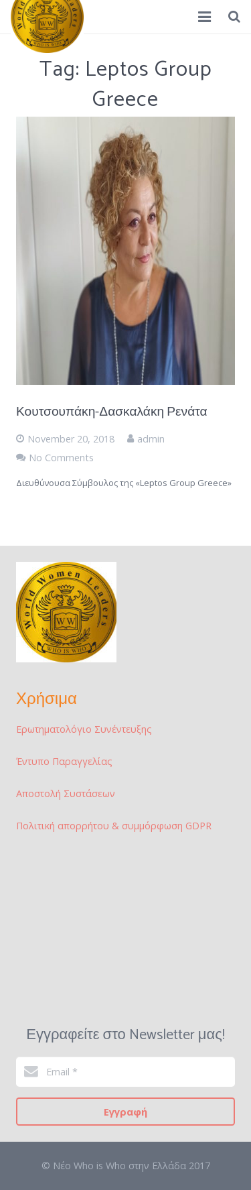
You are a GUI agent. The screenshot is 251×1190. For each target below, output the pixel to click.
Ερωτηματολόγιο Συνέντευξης (84, 729)
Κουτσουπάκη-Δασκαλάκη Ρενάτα (111, 412)
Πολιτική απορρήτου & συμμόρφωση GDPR (114, 825)
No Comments (61, 457)
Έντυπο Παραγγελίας (64, 761)
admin (151, 438)
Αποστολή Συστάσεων (65, 793)
